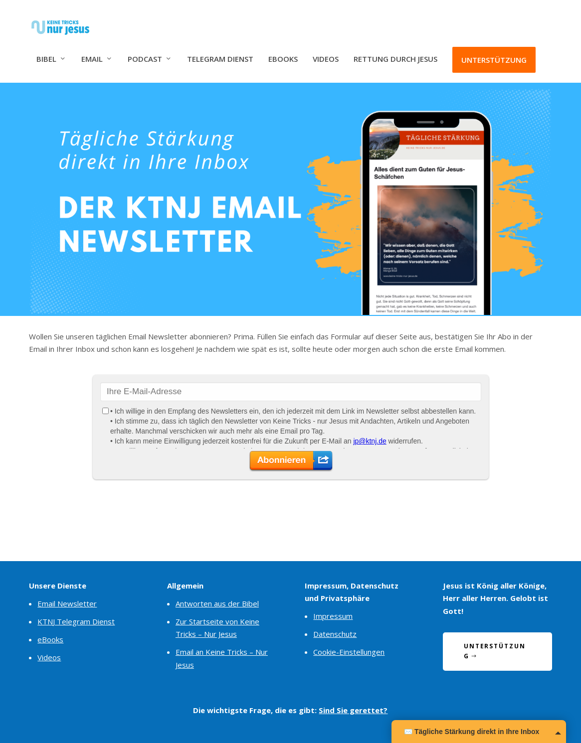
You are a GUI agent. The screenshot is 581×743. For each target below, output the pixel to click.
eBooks (283, 51)
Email (92, 51)
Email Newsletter (67, 603)
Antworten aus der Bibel (217, 603)
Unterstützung (494, 52)
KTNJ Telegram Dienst (76, 621)
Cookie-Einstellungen (349, 652)
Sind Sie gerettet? (353, 710)
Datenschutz (335, 634)
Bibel (46, 51)
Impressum (333, 616)
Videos (326, 51)
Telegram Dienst (220, 51)
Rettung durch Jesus (395, 51)
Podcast (145, 51)
